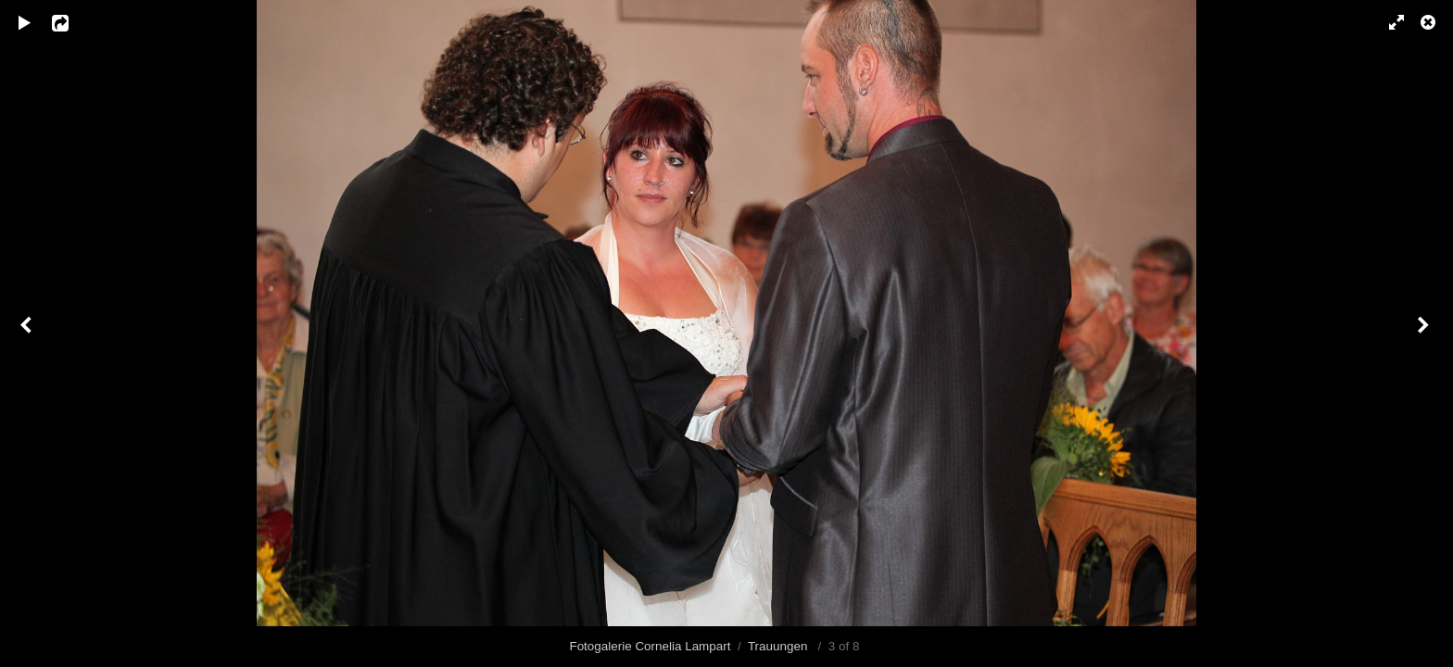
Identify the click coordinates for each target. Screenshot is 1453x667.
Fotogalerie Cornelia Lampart (649, 646)
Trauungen (779, 646)
